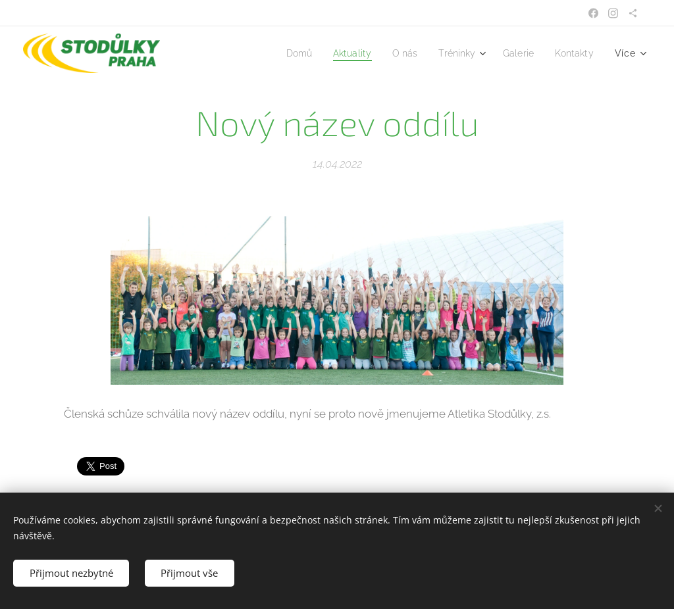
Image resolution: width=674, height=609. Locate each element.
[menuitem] (283, 53)
